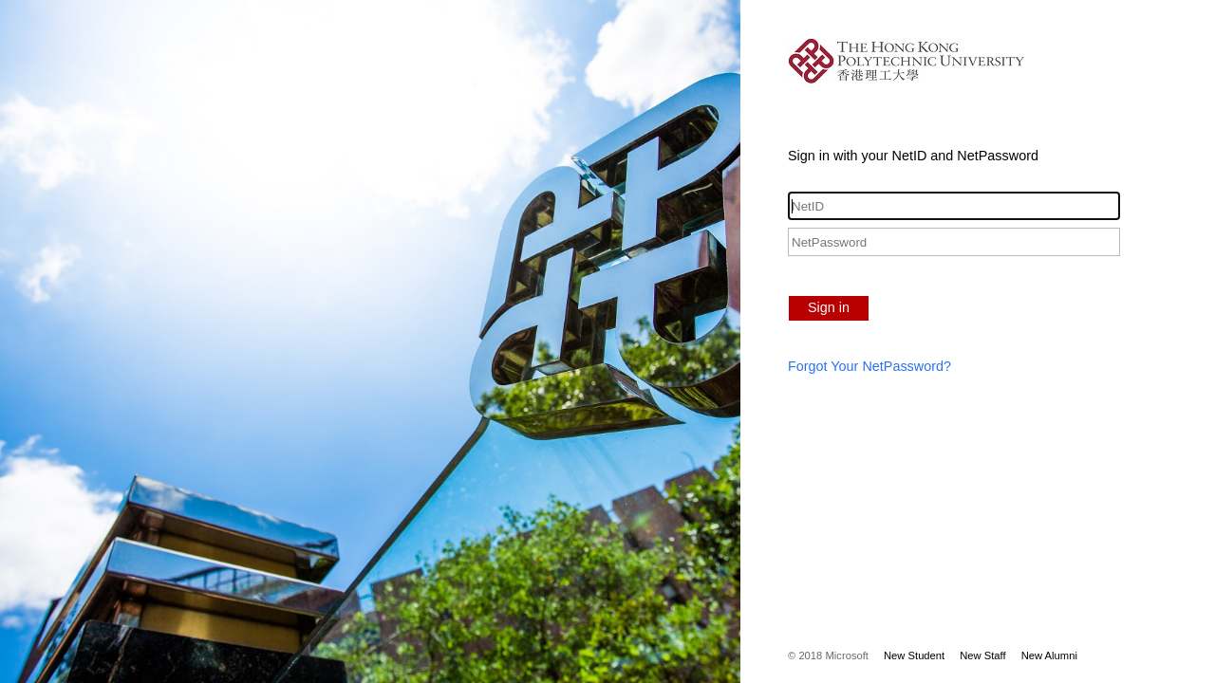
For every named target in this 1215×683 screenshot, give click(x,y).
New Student (914, 655)
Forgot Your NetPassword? (869, 366)
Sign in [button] (829, 307)
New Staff (982, 655)
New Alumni (1049, 655)
